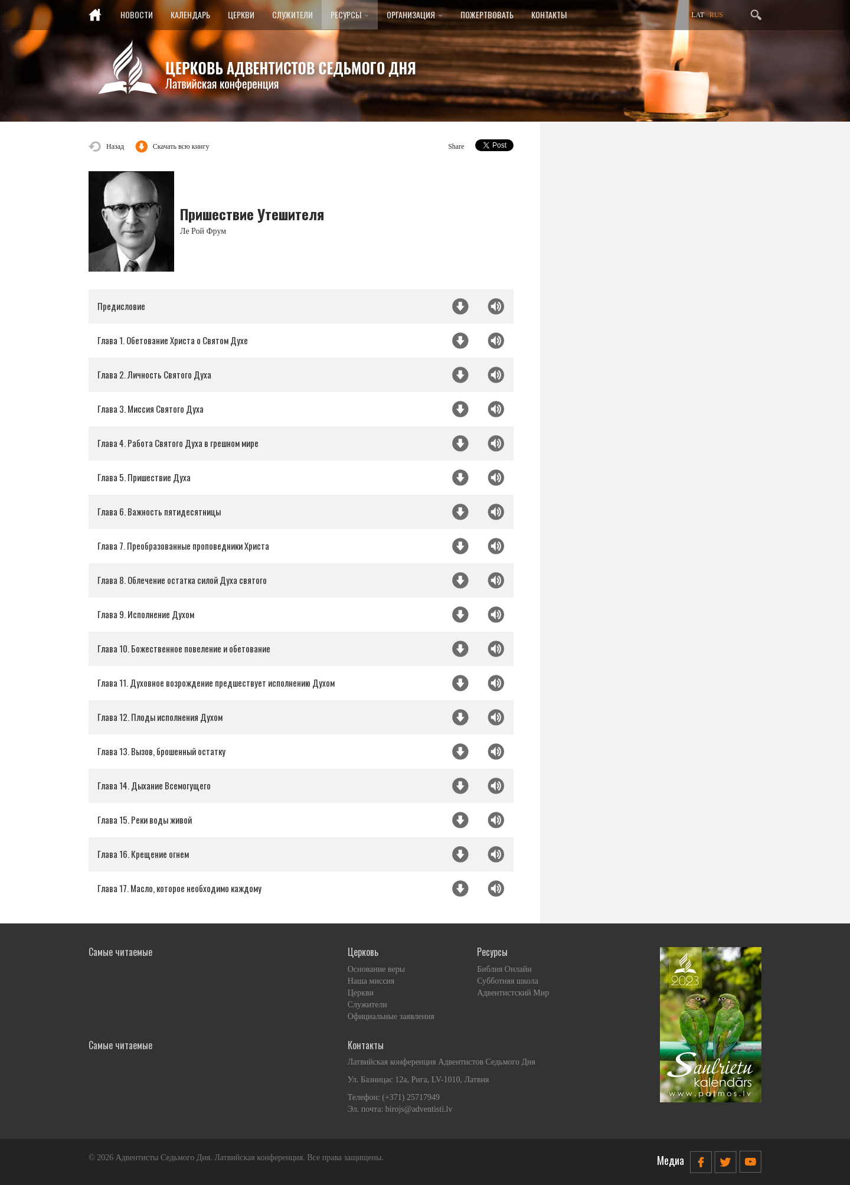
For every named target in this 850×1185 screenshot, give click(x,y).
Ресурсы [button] (350, 14)
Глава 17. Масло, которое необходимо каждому (179, 888)
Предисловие (121, 305)
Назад (115, 146)
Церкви (241, 14)
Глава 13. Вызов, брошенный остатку (161, 751)
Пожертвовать (487, 14)
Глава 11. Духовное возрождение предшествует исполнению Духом (216, 682)
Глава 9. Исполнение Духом (145, 614)
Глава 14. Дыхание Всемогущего (154, 785)
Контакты (549, 14)
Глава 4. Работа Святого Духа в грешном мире (178, 442)
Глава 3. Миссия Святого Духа (150, 408)
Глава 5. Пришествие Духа (144, 477)
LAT (697, 15)
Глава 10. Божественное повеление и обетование (183, 648)
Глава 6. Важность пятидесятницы (159, 511)
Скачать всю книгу (181, 146)
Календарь (190, 14)
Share (456, 146)
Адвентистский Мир (513, 992)
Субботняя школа (507, 981)
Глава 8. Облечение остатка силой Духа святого (182, 579)
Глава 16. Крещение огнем (143, 853)
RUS (716, 15)
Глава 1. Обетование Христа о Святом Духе (172, 340)
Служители (292, 14)
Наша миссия (371, 981)
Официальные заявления (391, 1016)
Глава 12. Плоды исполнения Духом (160, 716)
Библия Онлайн (504, 969)
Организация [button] (415, 14)
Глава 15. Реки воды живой (144, 819)
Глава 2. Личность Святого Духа (154, 374)
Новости (136, 14)
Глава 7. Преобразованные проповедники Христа (183, 545)
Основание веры (376, 969)
